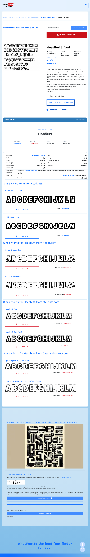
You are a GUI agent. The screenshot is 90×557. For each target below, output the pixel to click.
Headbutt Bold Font (13, 332)
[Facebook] (82, 544)
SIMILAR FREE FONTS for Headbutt (60, 102)
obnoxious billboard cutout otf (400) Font (23, 381)
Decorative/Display (38, 156)
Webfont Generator (45, 513)
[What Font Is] (8, 5)
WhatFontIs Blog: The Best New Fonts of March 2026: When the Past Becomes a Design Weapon (43, 422)
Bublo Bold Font (12, 217)
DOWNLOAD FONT (67, 35)
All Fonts (20, 17)
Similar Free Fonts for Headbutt (22, 183)
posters (27, 171)
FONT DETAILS (22, 209)
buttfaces (64, 110)
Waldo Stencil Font (13, 277)
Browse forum (45, 503)
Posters (72, 175)
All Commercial (33, 17)
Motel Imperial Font (13, 191)
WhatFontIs (8, 17)
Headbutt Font (11, 309)
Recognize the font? (45, 498)
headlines (34, 171)
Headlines (66, 175)
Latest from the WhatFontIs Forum (19, 475)
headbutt (53, 110)
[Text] (58, 28)
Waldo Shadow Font (13, 250)
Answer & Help (66, 477)
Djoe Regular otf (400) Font (17, 361)
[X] (82, 549)
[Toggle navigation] (85, 5)
